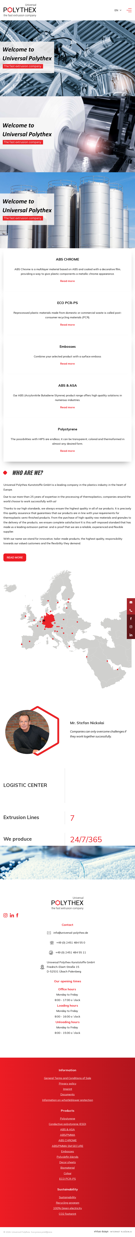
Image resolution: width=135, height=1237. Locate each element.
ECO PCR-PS (67, 303)
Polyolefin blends (67, 1156)
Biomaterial (67, 1167)
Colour (67, 1173)
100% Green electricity (67, 1208)
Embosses (68, 346)
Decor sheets (67, 1162)
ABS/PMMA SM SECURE (67, 1146)
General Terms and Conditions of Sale (67, 1078)
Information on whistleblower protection (67, 1100)
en (116, 10)
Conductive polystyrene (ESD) (67, 1124)
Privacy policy (67, 1083)
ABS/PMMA (67, 1135)
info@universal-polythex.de (70, 932)
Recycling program (67, 1202)
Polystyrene (67, 429)
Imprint (67, 1089)
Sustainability (67, 1197)
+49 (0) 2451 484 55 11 (70, 952)
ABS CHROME (67, 259)
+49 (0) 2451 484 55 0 (70, 942)
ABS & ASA (67, 385)
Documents (67, 1094)
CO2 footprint (67, 1213)
